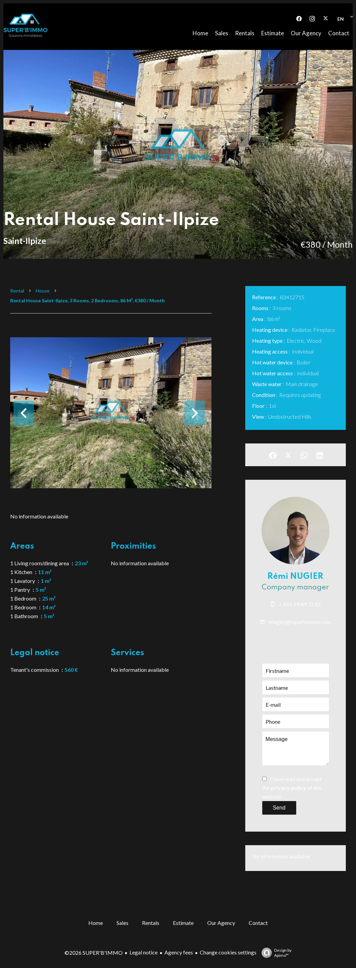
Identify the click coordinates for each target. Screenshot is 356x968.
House (43, 290)
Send (279, 808)
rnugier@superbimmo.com (300, 622)
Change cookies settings (228, 952)
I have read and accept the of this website (292, 788)
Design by (274, 953)
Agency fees (178, 952)
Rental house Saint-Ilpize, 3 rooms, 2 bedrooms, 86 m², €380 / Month (87, 300)
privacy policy (288, 787)
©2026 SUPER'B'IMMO (94, 952)
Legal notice (143, 952)
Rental (17, 290)
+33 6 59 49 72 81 (300, 604)
